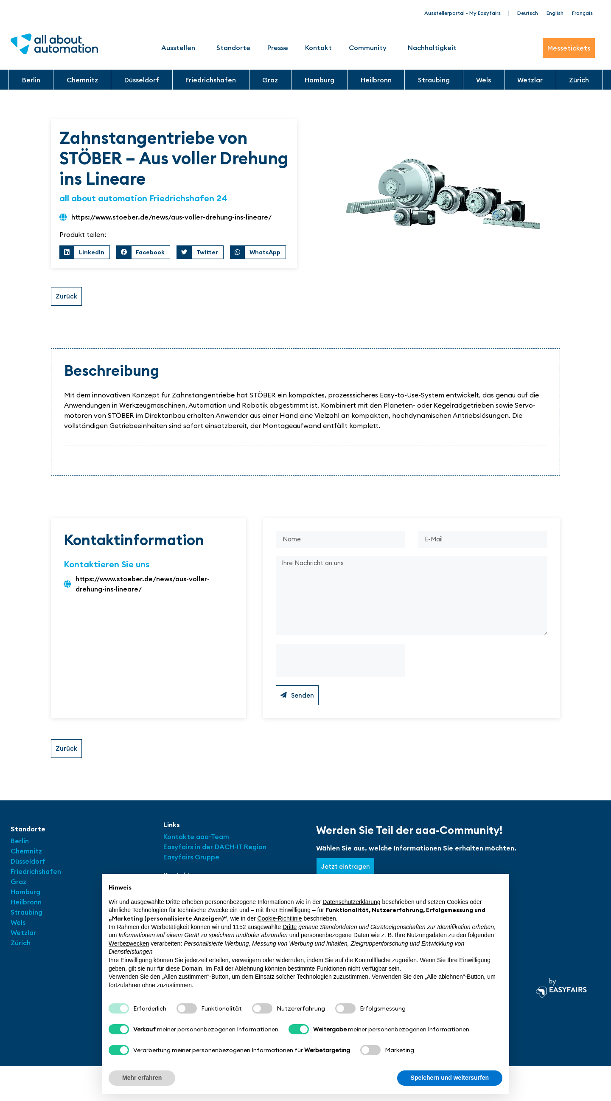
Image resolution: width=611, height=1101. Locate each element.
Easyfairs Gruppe (191, 865)
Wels (483, 80)
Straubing (434, 80)
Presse (277, 47)
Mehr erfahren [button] (142, 1077)
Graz (270, 80)
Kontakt (318, 47)
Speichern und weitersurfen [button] (450, 1077)
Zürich (579, 80)
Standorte (233, 47)
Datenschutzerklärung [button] (351, 901)
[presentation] (340, 667)
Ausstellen (180, 47)
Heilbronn (376, 80)
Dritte (290, 927)
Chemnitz (82, 80)
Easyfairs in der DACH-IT (203, 855)
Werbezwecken (129, 943)
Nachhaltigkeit (432, 47)
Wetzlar (530, 80)
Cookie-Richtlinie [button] (280, 918)
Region (255, 855)
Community (370, 47)
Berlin (31, 80)
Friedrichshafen (210, 80)
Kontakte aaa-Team (196, 845)
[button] (84, 252)
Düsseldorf (141, 80)
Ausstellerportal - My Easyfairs (462, 13)
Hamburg (319, 80)
